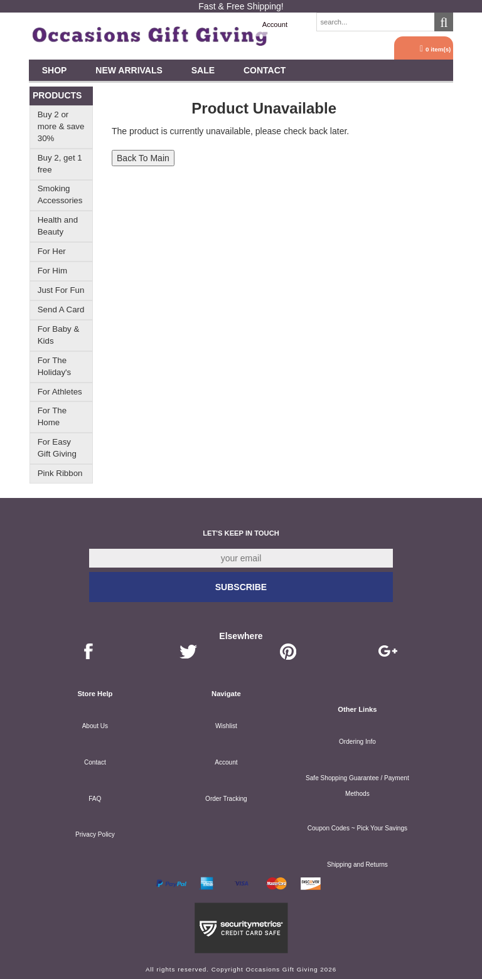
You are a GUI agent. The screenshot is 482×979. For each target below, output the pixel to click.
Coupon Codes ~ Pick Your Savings (357, 828)
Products (57, 95)
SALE (203, 70)
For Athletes (60, 391)
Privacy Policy (95, 834)
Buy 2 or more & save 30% (61, 126)
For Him (52, 270)
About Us (95, 725)
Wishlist (226, 725)
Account (274, 24)
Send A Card (61, 309)
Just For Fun (61, 290)
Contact (265, 70)
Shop (54, 70)
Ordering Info (357, 741)
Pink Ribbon (60, 473)
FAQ (94, 798)
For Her (52, 251)
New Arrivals (129, 70)
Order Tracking (226, 798)
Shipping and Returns (357, 864)
